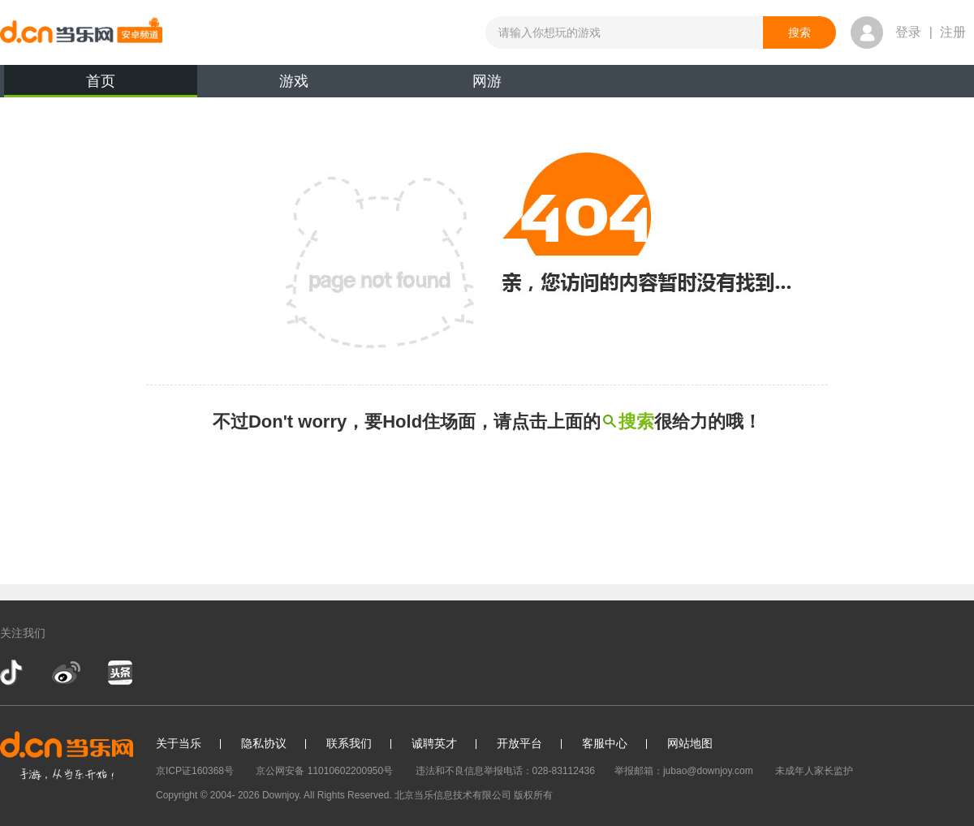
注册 (953, 32)
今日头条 (119, 673)
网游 (487, 81)
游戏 (293, 81)
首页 (100, 85)
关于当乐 (178, 743)
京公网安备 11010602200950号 (324, 771)
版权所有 (533, 795)
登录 (908, 32)
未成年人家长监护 (814, 771)
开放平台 (519, 743)
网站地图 (690, 743)
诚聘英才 (434, 743)
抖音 (13, 673)
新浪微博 (66, 673)
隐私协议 (264, 743)
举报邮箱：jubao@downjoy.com (683, 771)
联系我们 (349, 743)
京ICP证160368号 (195, 771)
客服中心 (604, 743)
